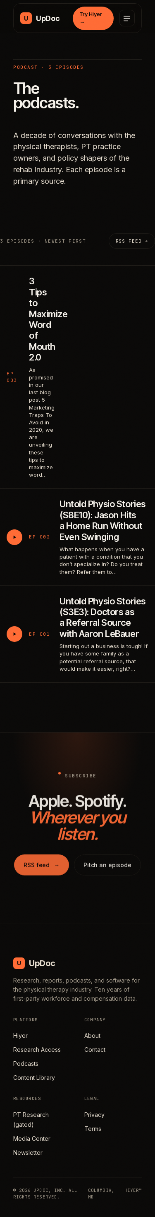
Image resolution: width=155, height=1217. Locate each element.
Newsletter (28, 1152)
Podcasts (25, 1063)
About (92, 1035)
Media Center (31, 1138)
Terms (92, 1128)
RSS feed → (132, 241)
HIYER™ (133, 1190)
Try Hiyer (90, 18)
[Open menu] (127, 18)
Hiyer (20, 1035)
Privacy (94, 1114)
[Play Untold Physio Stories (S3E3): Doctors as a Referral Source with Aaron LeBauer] (14, 634)
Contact (94, 1049)
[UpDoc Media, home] (40, 18)
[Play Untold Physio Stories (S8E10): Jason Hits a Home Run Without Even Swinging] (14, 537)
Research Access (37, 1049)
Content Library (34, 1077)
